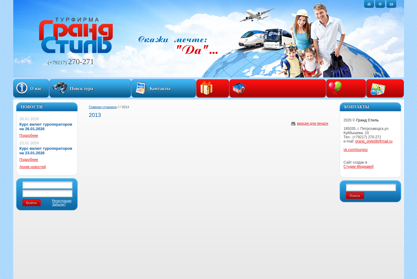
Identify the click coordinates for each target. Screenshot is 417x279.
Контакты (160, 88)
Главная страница (103, 107)
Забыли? (59, 204)
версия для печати (312, 123)
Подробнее (29, 135)
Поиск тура (81, 88)
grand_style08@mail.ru (374, 141)
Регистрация (61, 200)
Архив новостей (33, 167)
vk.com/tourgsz (356, 150)
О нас (36, 88)
